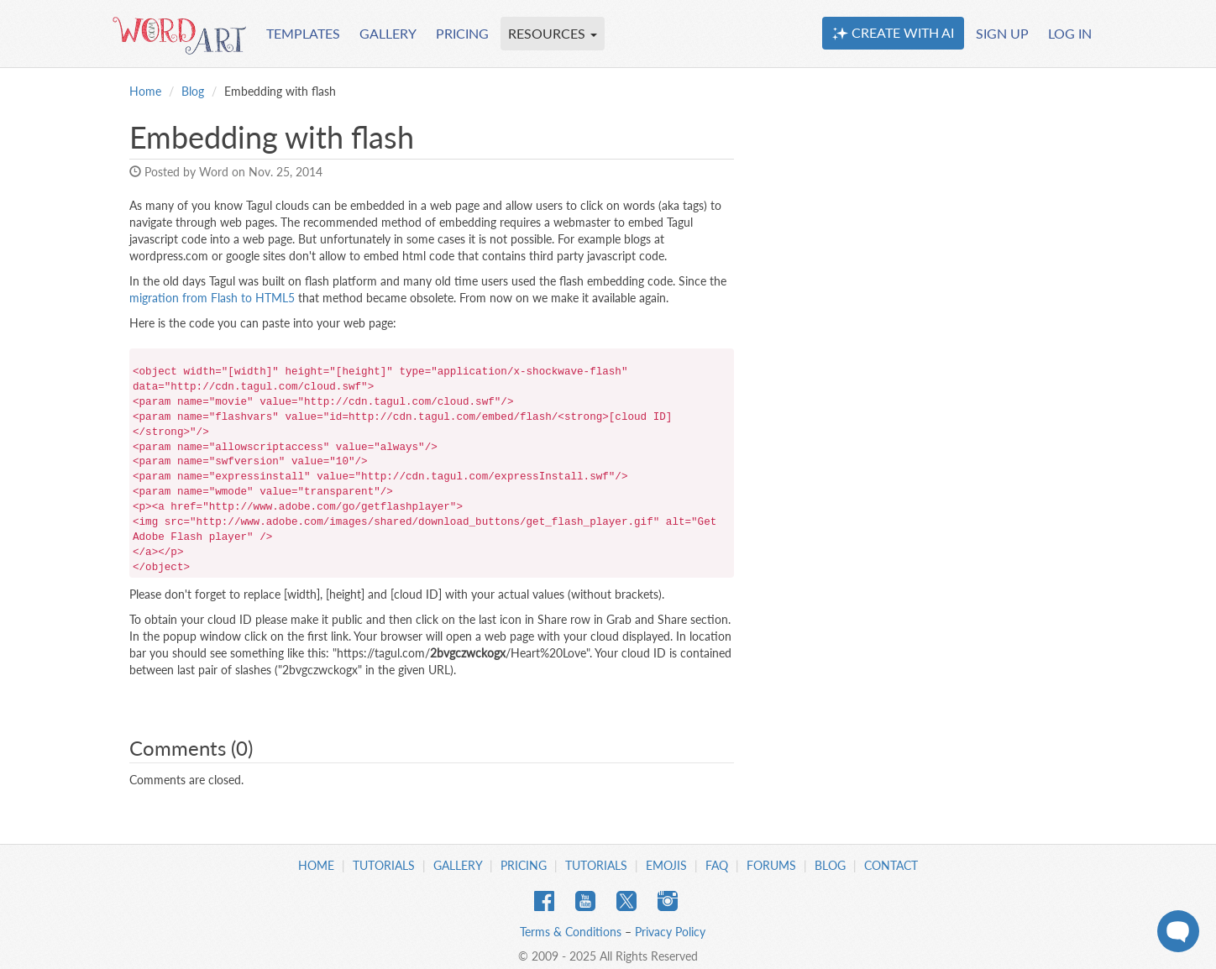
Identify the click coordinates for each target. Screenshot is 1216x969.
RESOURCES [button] (552, 33)
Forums (771, 865)
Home (145, 91)
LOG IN (1070, 33)
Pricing (524, 865)
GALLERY (388, 33)
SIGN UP (1002, 33)
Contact (891, 865)
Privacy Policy (670, 931)
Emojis (666, 865)
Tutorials (384, 865)
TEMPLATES (303, 33)
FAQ (716, 865)
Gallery (457, 865)
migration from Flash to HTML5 (212, 298)
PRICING (462, 33)
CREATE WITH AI (893, 32)
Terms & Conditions (570, 931)
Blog (192, 91)
